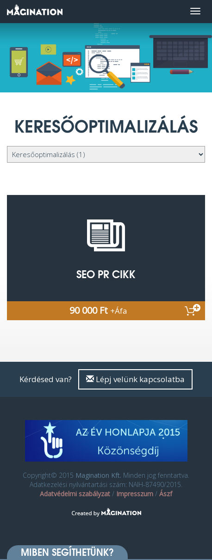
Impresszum (134, 493)
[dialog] (194, 541)
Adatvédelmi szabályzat (75, 493)
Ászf (165, 493)
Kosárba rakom (192, 310)
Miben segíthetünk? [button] (67, 552)
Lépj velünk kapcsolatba (135, 379)
